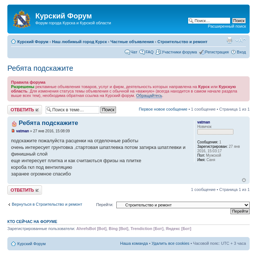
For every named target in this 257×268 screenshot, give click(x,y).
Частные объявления (132, 41)
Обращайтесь (149, 95)
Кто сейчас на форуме (32, 221)
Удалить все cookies (171, 243)
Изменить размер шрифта (240, 40)
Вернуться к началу (244, 180)
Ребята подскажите (40, 68)
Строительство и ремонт (183, 41)
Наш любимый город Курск (79, 41)
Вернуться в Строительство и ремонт (47, 204)
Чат (134, 52)
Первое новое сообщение (163, 109)
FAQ (149, 52)
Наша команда (134, 243)
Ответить (24, 109)
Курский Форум (32, 41)
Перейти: (104, 204)
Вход (241, 52)
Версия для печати (229, 40)
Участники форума (179, 52)
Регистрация (217, 52)
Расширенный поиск (227, 26)
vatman (22, 131)
